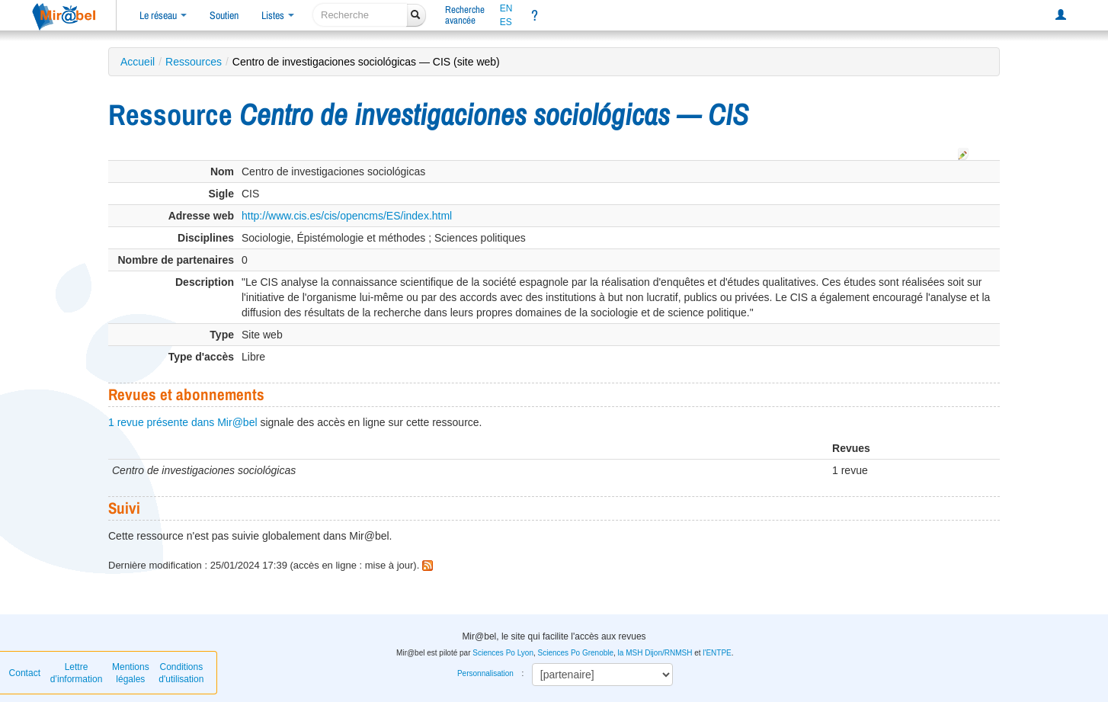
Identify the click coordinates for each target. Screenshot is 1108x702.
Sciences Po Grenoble (576, 653)
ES (506, 22)
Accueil (137, 62)
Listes (277, 15)
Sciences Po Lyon (502, 653)
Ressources (193, 62)
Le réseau (163, 15)
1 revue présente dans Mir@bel (183, 422)
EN (506, 8)
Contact (24, 673)
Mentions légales (130, 673)
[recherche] (360, 15)
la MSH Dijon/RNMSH (655, 653)
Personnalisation (485, 673)
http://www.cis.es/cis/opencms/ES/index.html (347, 216)
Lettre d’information (76, 673)
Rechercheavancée (465, 15)
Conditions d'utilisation (181, 673)
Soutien (224, 15)
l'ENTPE (717, 653)
